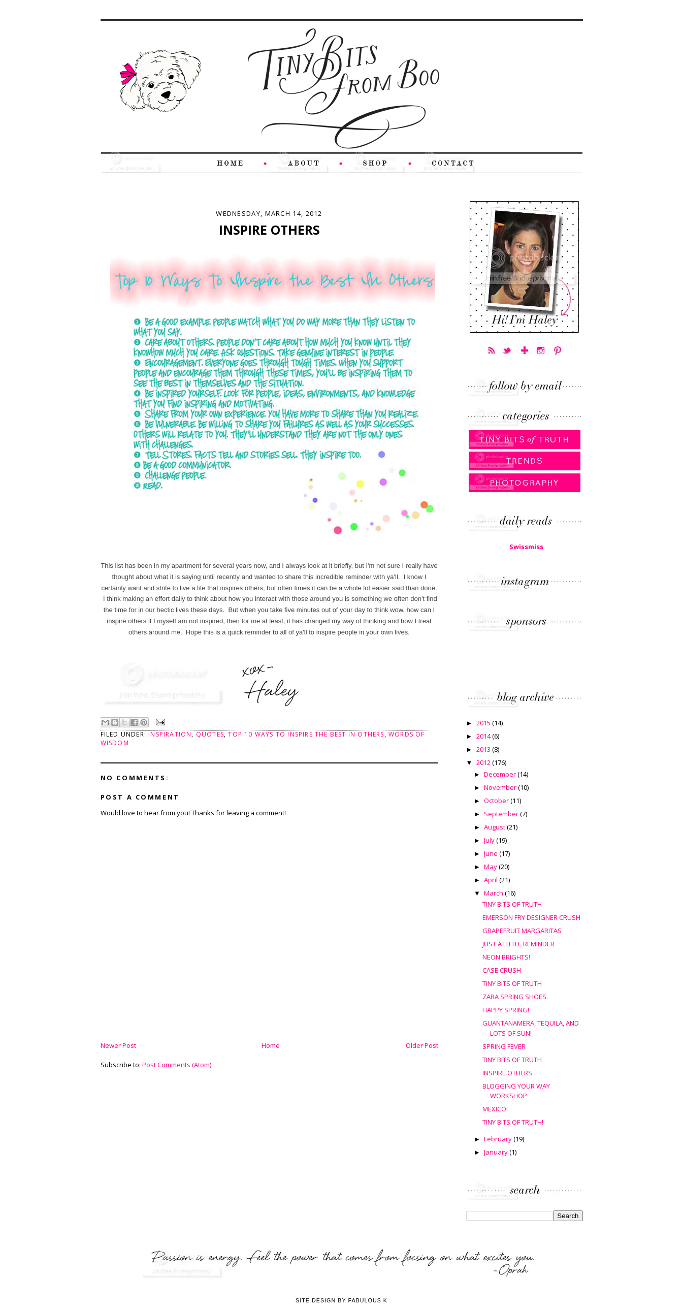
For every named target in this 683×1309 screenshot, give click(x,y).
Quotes (210, 734)
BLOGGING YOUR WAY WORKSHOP (516, 1091)
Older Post (422, 1045)
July (490, 840)
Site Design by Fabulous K (341, 1300)
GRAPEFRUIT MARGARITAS (522, 930)
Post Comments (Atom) (176, 1064)
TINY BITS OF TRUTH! (512, 1122)
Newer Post (118, 1045)
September (502, 813)
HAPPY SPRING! (505, 1009)
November (501, 787)
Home (271, 1045)
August (495, 827)
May (491, 866)
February (498, 1138)
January (496, 1152)
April (491, 879)
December (500, 774)
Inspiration (169, 734)
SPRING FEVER (504, 1046)
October (497, 800)
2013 (484, 749)
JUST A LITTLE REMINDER (518, 943)
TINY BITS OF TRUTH (512, 904)
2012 (484, 762)
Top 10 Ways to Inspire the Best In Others (306, 734)
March (494, 893)
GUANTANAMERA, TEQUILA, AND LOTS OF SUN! (530, 1028)
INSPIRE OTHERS (507, 1072)
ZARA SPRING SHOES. (515, 996)
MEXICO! (495, 1108)
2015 (484, 722)
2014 (484, 736)
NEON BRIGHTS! (506, 957)
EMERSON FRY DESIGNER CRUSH (531, 917)
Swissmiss (526, 546)
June (491, 853)
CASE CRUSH (501, 970)
